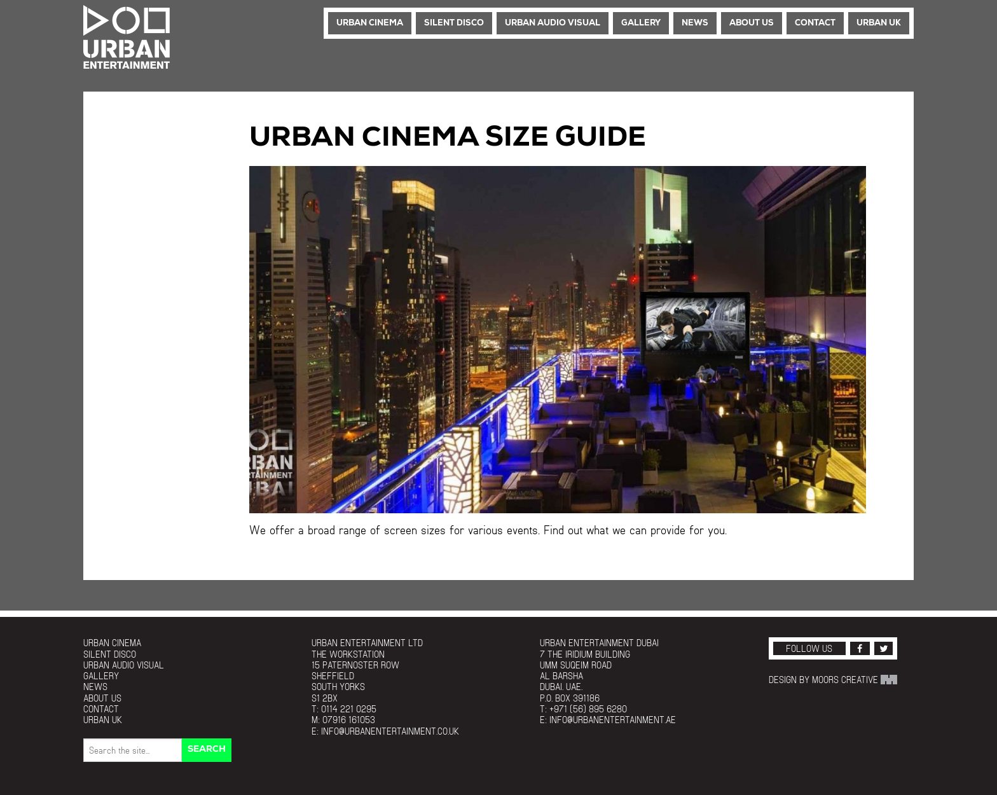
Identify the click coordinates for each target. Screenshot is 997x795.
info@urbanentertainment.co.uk (390, 731)
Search (207, 749)
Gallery (641, 23)
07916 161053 (348, 719)
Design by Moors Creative (833, 679)
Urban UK (878, 23)
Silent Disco (454, 23)
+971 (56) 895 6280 (588, 708)
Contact (815, 23)
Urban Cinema (369, 23)
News (695, 23)
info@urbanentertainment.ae (612, 719)
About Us (751, 23)
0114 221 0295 (348, 708)
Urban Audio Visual (552, 23)
